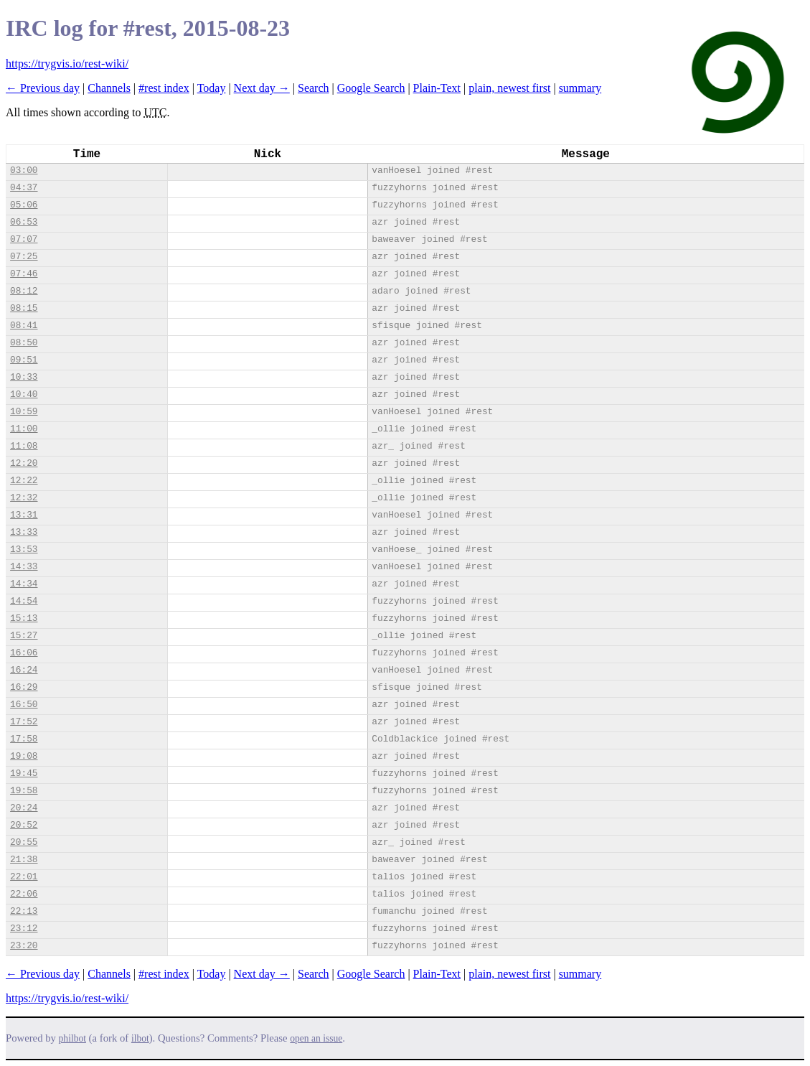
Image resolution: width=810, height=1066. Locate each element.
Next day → (262, 88)
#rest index (163, 88)
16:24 (23, 670)
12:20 (23, 463)
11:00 (23, 429)
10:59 (23, 411)
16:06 (23, 652)
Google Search (371, 88)
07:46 (23, 273)
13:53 (23, 549)
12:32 (23, 497)
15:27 (23, 635)
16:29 (23, 687)
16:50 (23, 704)
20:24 (23, 808)
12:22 (23, 480)
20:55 (23, 842)
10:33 (23, 377)
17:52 (23, 721)
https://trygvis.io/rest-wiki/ (67, 63)
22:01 (23, 876)
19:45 (23, 773)
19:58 (23, 790)
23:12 (23, 928)
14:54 (23, 601)
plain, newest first (509, 88)
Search (313, 88)
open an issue (316, 1038)
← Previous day (43, 88)
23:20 (23, 945)
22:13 (23, 911)
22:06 (23, 894)
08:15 (23, 308)
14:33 (23, 566)
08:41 (23, 325)
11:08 (23, 446)
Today (211, 88)
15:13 (23, 618)
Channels (109, 88)
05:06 (23, 205)
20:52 (23, 825)
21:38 (23, 859)
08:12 (23, 291)
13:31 (23, 515)
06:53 (23, 222)
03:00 (23, 170)
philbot (72, 1038)
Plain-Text (437, 88)
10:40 (23, 394)
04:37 (23, 187)
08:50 (23, 342)
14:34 (23, 584)
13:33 (23, 532)
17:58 (23, 739)
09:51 (23, 360)
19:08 (23, 756)
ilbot (140, 1038)
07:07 (23, 239)
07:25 (23, 256)
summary (580, 88)
